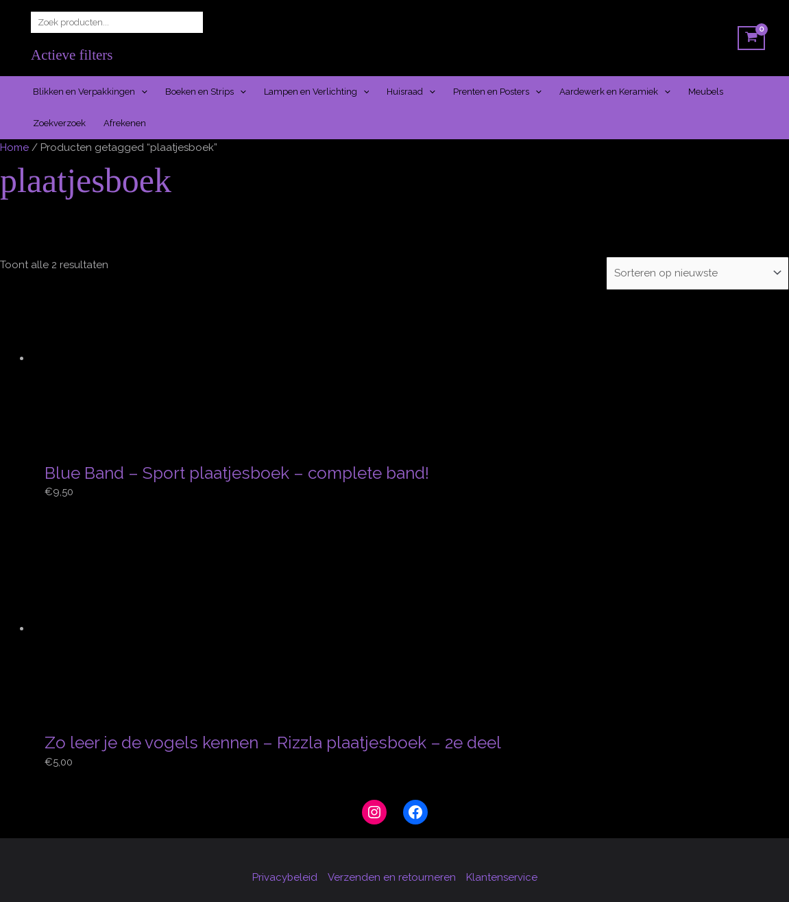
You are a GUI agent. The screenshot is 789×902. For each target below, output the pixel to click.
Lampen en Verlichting (316, 92)
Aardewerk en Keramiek (614, 92)
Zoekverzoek (59, 123)
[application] (141, 92)
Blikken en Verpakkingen (90, 92)
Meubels (705, 91)
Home (14, 147)
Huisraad (411, 92)
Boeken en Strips (205, 92)
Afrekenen (125, 123)
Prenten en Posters (497, 92)
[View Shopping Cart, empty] (751, 38)
